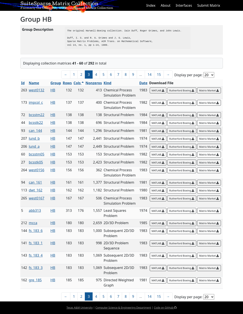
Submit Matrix (208, 5)
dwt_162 (35, 190)
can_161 (35, 182)
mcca (33, 222)
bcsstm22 (36, 114)
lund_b (34, 138)
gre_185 (35, 280)
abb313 (35, 210)
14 (149, 74)
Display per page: (188, 75)
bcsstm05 (36, 154)
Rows (67, 83)
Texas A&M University (79, 307)
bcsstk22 (36, 122)
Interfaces (184, 5)
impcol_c (36, 102)
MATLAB (158, 90)
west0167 (36, 198)
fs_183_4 (36, 255)
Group (55, 83)
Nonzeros (93, 83)
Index (150, 5)
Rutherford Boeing (181, 90)
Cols (79, 83)
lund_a (34, 146)
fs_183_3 (36, 267)
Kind (107, 83)
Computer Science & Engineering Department (123, 307)
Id (23, 83)
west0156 (36, 170)
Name (34, 83)
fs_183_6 (36, 230)
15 (159, 74)
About (165, 5)
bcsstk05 (36, 162)
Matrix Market (209, 90)
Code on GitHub (165, 307)
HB (52, 90)
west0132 (36, 90)
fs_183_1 (36, 243)
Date (143, 83)
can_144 (35, 130)
